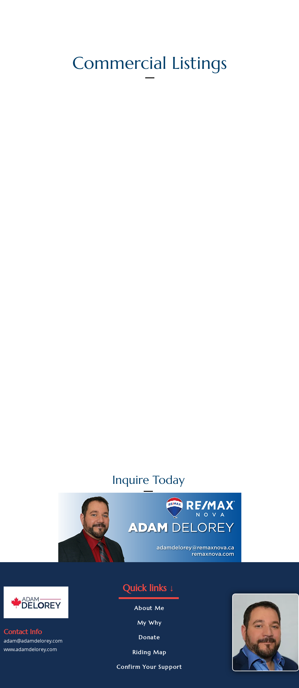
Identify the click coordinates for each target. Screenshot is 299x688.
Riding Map (149, 652)
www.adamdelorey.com (30, 649)
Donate (149, 637)
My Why (149, 622)
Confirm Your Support (149, 666)
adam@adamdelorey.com (33, 640)
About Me (149, 608)
